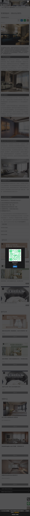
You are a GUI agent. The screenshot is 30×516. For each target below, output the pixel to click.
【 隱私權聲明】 (16, 512)
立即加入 (15, 266)
